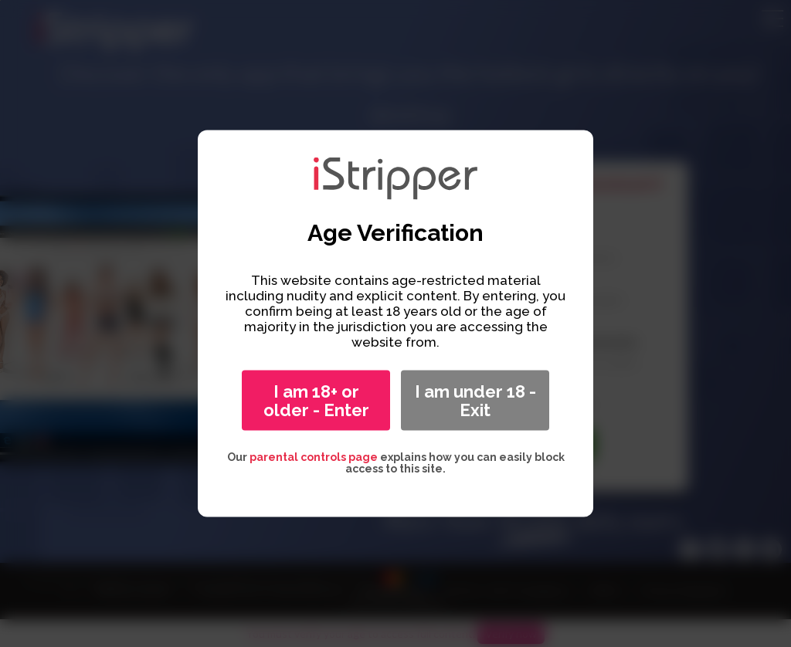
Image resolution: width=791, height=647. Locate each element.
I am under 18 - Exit (475, 400)
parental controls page (314, 457)
